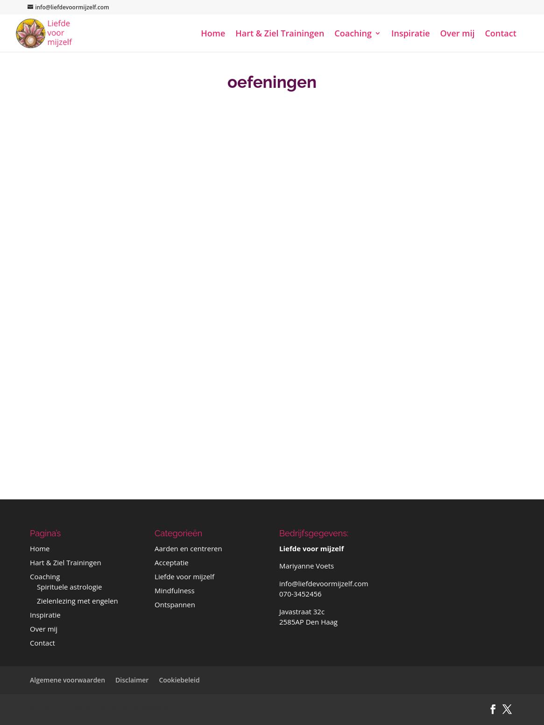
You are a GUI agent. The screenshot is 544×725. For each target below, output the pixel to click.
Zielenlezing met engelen (77, 600)
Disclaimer (131, 679)
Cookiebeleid (179, 679)
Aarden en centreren (188, 548)
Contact (500, 34)
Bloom (186, 708)
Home (213, 34)
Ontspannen (175, 604)
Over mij (457, 34)
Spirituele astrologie (69, 586)
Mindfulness (175, 590)
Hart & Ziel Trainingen (279, 34)
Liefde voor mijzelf (184, 576)
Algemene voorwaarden (67, 679)
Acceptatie (172, 562)
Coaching (353, 34)
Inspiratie (410, 34)
